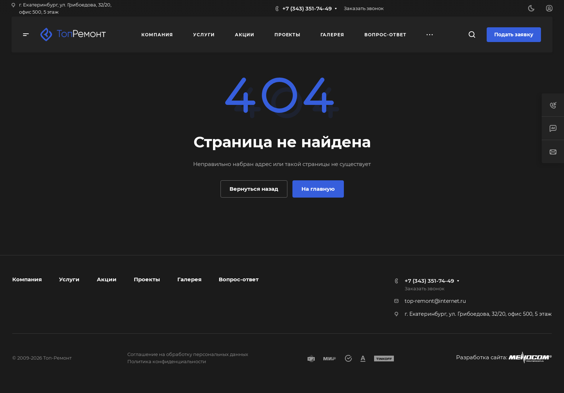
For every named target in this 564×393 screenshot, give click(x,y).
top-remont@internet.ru (435, 301)
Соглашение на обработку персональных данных (187, 354)
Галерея (189, 279)
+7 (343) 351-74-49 (307, 8)
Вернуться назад (253, 188)
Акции (107, 279)
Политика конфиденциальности (166, 361)
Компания (27, 279)
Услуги (69, 279)
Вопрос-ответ (239, 279)
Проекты (147, 279)
